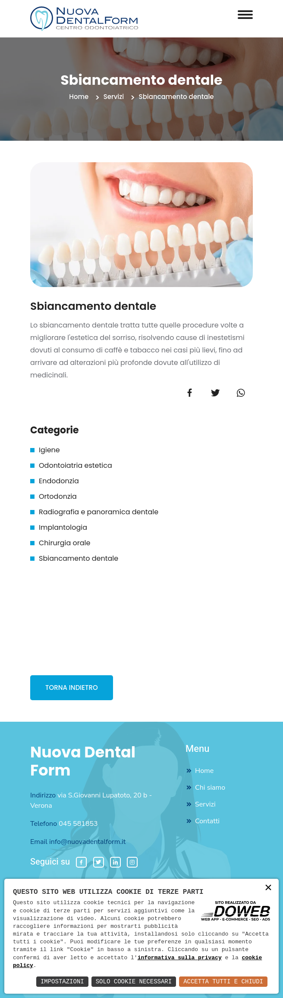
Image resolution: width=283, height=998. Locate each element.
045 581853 (78, 823)
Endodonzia (59, 481)
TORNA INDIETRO (71, 687)
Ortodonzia (58, 496)
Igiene (49, 450)
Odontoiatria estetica (75, 465)
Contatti (207, 821)
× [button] (268, 888)
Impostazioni (62, 981)
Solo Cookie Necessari (134, 981)
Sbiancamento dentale (78, 558)
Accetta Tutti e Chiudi (223, 981)
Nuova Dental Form (82, 761)
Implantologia (63, 527)
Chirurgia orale (64, 543)
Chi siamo (210, 787)
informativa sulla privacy (180, 958)
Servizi (114, 96)
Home (78, 96)
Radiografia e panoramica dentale (98, 512)
